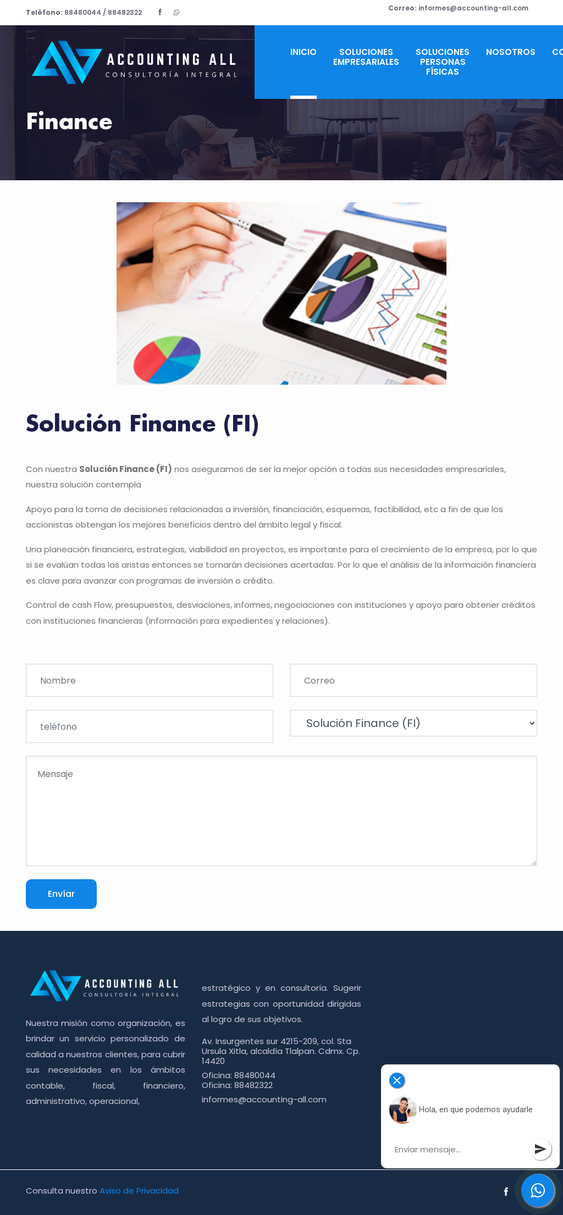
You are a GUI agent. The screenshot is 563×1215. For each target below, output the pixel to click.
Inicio (303, 52)
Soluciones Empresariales (366, 57)
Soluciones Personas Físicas (443, 61)
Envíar (61, 893)
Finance (69, 123)
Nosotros (511, 52)
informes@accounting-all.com (458, 8)
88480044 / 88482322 (84, 12)
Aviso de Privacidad (139, 1190)
